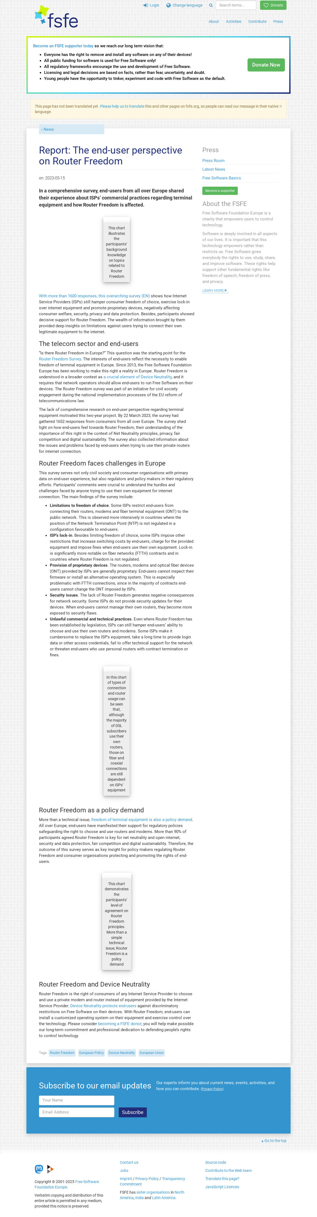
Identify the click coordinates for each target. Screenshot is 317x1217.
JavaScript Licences (222, 1187)
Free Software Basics (221, 178)
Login (151, 5)
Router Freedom (62, 1053)
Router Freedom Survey (60, 359)
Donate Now (266, 65)
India (139, 1198)
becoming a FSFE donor (119, 1023)
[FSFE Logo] (56, 16)
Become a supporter (220, 191)
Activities (233, 21)
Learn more (213, 290)
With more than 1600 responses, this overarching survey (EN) (94, 296)
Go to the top (275, 1140)
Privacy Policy (147, 1179)
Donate (273, 5)
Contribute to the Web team (228, 1170)
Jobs (124, 1170)
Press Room (213, 160)
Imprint (126, 1179)
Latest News (213, 169)
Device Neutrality (122, 1053)
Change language (184, 5)
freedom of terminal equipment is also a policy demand (141, 819)
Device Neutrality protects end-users (103, 1005)
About (214, 21)
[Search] (211, 5)
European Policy (91, 1053)
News (49, 129)
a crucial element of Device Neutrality (137, 377)
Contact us (129, 1162)
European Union (152, 1053)
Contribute (257, 21)
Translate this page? (222, 1179)
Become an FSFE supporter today (63, 45)
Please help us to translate (122, 106)
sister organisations (153, 1192)
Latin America (163, 1198)
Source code (215, 1162)
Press (278, 21)
